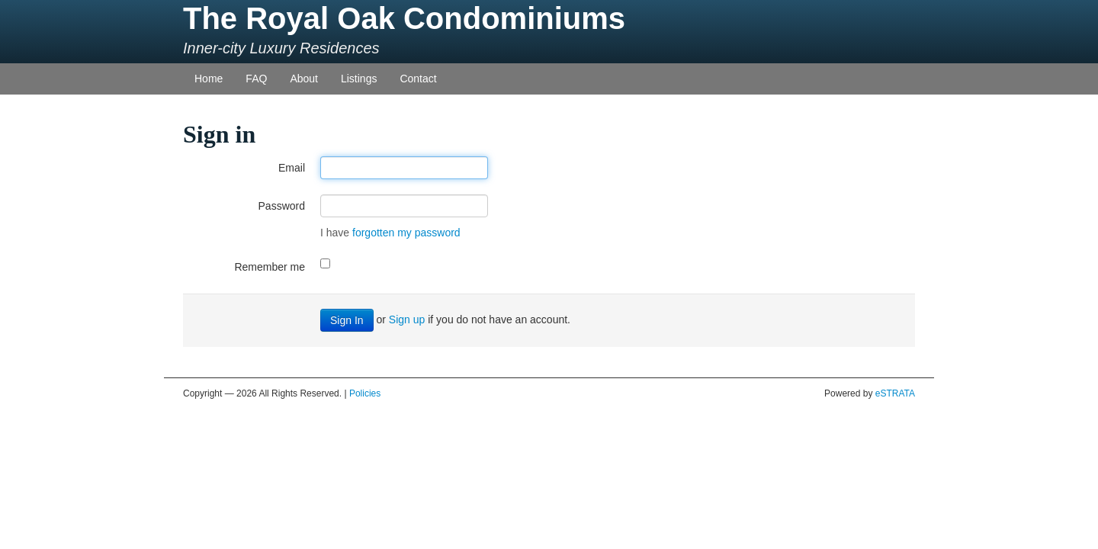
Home (208, 78)
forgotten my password (406, 232)
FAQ (256, 78)
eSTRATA (895, 393)
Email (291, 168)
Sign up (407, 319)
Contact (418, 78)
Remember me (269, 267)
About (304, 78)
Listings (359, 78)
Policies (364, 393)
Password (281, 206)
